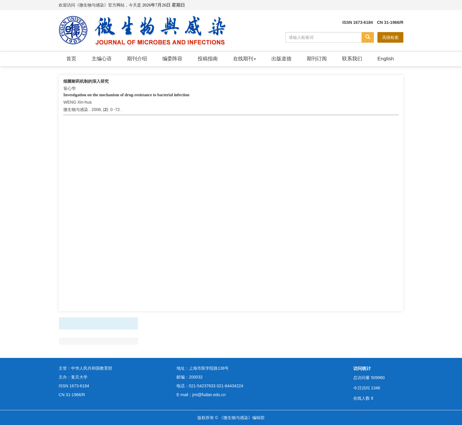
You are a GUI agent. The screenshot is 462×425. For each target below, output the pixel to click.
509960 (378, 377)
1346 (375, 388)
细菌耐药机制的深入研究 (86, 81)
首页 (71, 59)
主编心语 (102, 59)
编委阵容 (172, 59)
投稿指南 (208, 59)
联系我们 (352, 59)
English (385, 59)
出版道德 (281, 59)
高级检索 (390, 37)
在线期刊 (244, 59)
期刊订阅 (317, 59)
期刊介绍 (137, 59)
